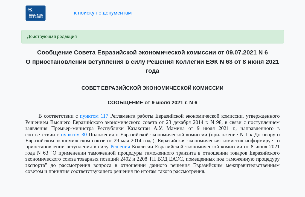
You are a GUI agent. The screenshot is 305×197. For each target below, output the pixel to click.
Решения (120, 146)
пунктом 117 (94, 116)
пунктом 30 (74, 134)
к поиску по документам (103, 13)
